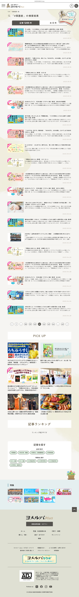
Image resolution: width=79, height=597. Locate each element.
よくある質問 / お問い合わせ (57, 548)
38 (26, 324)
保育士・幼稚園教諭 (38, 452)
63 (63, 324)
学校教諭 (50, 452)
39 (30, 324)
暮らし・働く (23, 535)
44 (53, 324)
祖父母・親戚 (24, 452)
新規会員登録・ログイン (39, 524)
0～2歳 (14, 461)
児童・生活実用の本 (39, 531)
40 (35, 324)
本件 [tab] (53, 22)
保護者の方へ (41, 548)
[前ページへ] (11, 324)
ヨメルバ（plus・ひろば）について (24, 548)
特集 (39, 538)
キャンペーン (56, 535)
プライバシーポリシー (44, 550)
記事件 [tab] (26, 22)
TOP (9, 11)
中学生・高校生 (16, 465)
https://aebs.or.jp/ (53, 579)
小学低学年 (32, 461)
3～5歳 (22, 461)
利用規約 (56, 550)
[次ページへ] (67, 324)
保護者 (14, 452)
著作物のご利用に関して (27, 550)
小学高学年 (53, 461)
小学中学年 (43, 461)
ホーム (23, 531)
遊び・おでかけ (40, 535)
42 (44, 324)
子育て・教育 (56, 531)
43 (49, 324)
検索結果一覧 (15, 11)
